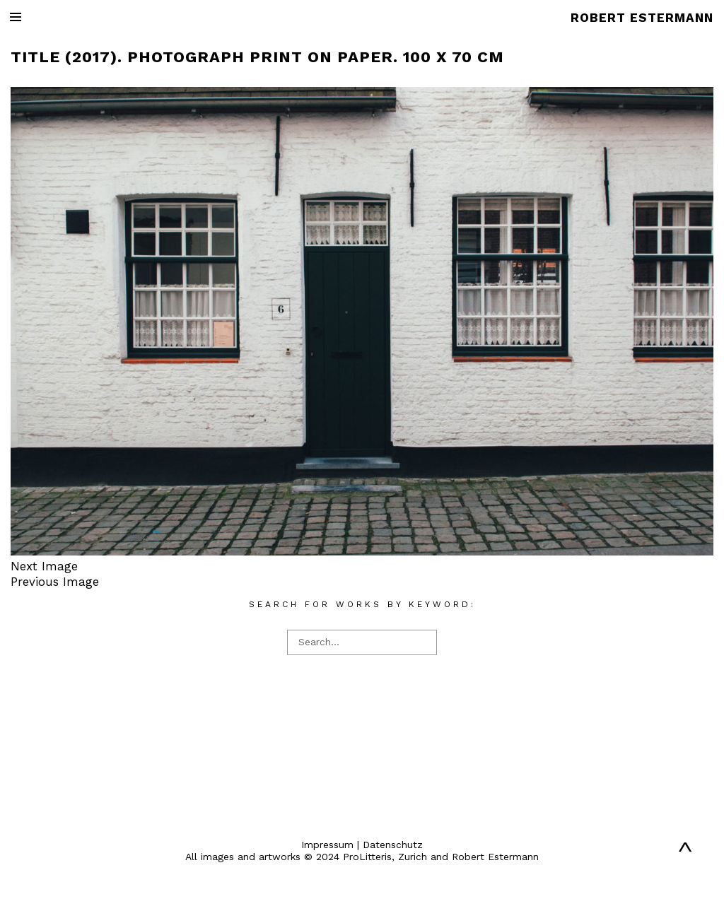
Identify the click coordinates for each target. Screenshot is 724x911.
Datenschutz (393, 844)
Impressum (327, 844)
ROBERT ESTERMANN (642, 18)
